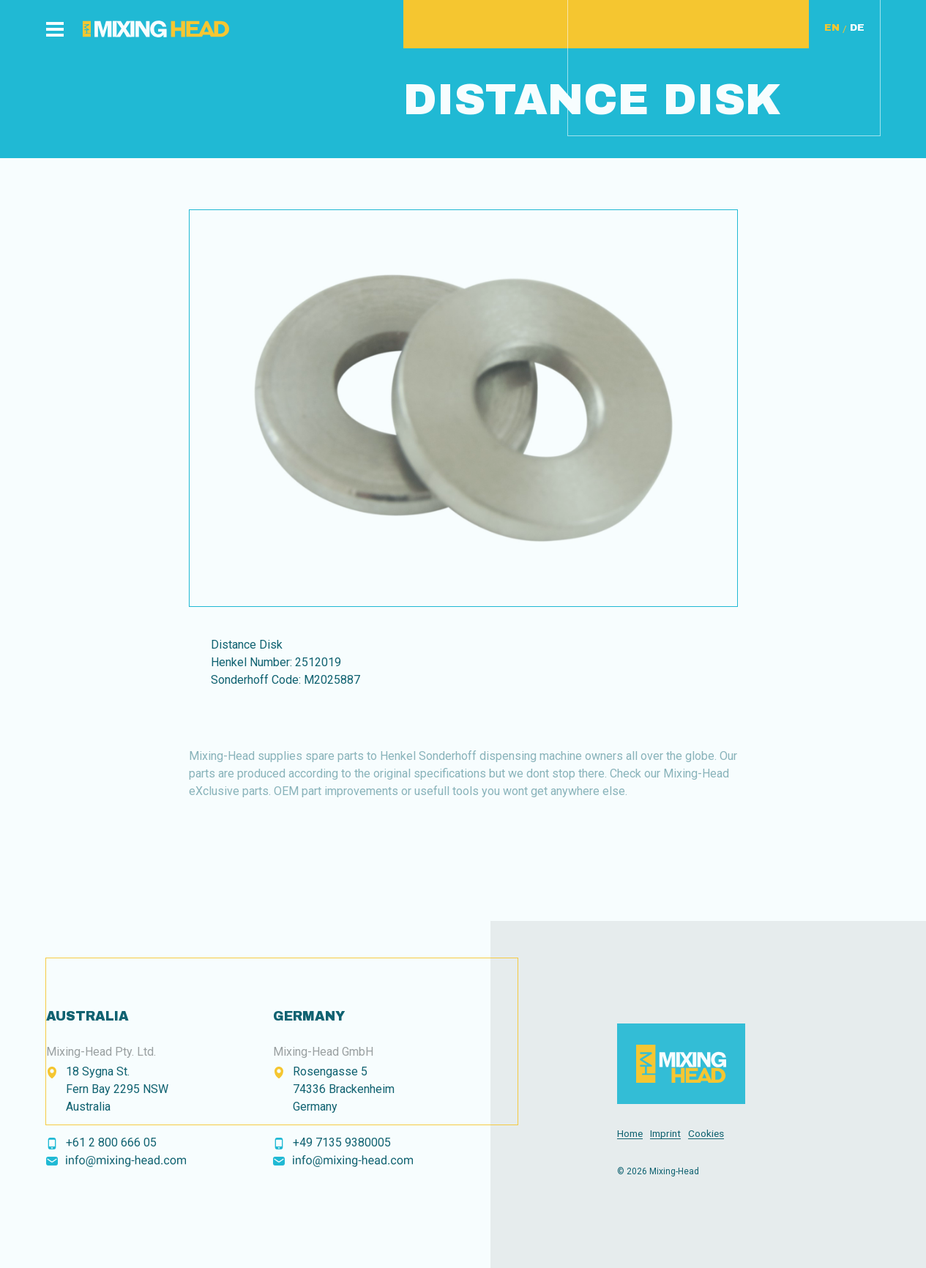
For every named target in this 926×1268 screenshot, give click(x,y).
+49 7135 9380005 (342, 1142)
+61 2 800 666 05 (111, 1142)
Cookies (706, 1133)
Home (630, 1133)
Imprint (665, 1133)
